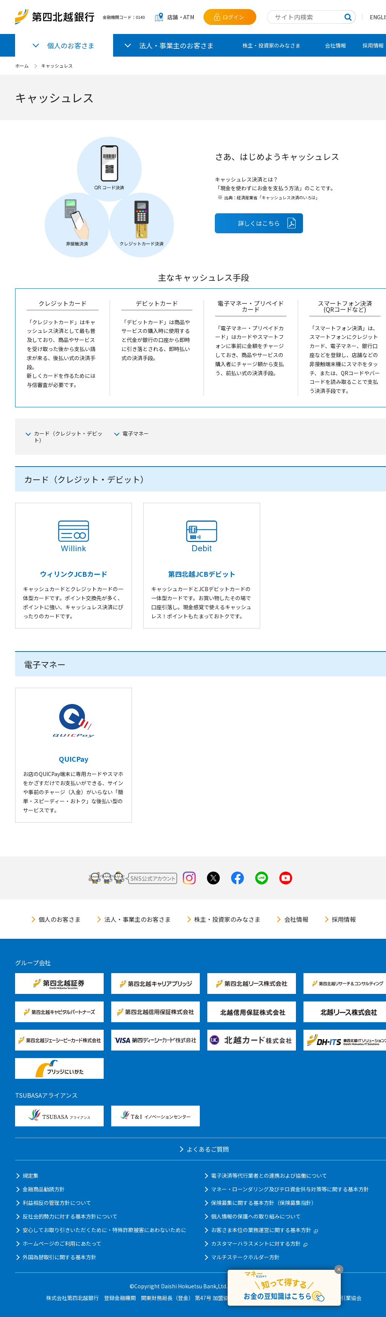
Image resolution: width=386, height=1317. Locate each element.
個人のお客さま (59, 919)
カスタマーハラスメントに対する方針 (259, 1243)
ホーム (22, 65)
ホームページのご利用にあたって (62, 1243)
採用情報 (344, 919)
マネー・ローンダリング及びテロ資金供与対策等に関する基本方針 (290, 1189)
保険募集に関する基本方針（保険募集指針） (264, 1202)
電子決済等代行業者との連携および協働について (269, 1175)
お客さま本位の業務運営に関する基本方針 (264, 1230)
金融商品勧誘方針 (44, 1189)
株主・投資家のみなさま (271, 45)
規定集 (30, 1175)
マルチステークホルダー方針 (245, 1257)
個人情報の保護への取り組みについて (256, 1216)
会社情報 (335, 45)
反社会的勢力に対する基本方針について (70, 1216)
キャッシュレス (57, 65)
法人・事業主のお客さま (137, 919)
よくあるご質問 (208, 1149)
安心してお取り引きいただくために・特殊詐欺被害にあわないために (104, 1230)
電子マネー (136, 433)
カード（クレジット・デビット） (68, 437)
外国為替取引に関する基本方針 (59, 1257)
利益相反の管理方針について (57, 1202)
